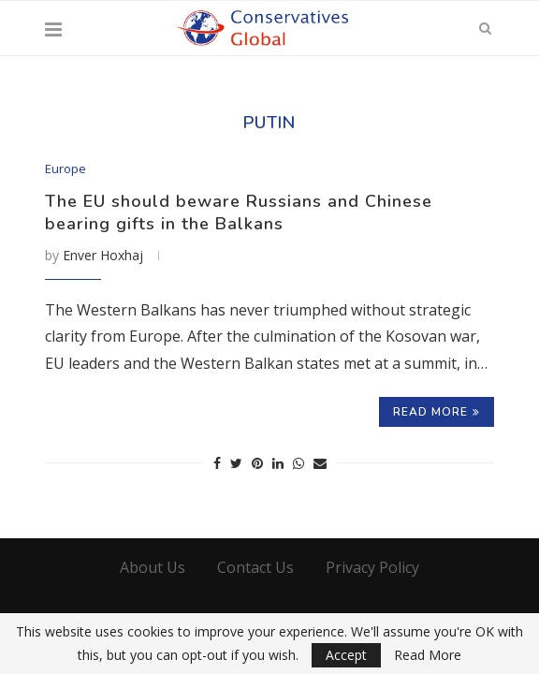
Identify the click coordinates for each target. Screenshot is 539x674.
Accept (346, 655)
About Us (152, 567)
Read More (427, 655)
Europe (65, 169)
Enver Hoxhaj (103, 255)
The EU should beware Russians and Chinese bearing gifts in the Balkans (238, 212)
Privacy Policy (372, 567)
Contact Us (255, 567)
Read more (436, 411)
